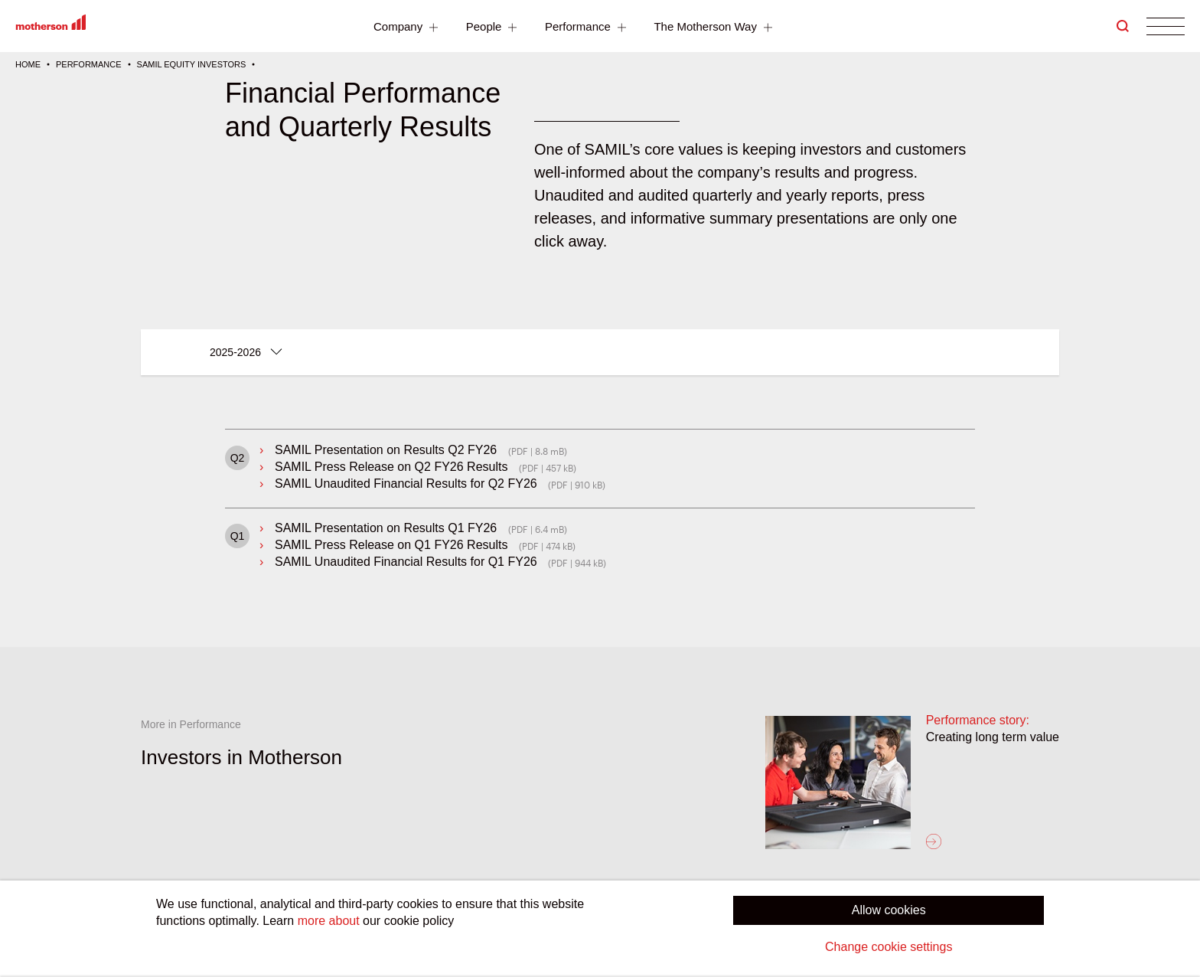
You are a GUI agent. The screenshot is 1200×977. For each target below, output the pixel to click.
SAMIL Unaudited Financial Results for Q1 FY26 (406, 561)
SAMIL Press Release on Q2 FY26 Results (391, 466)
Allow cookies (889, 910)
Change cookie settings (888, 946)
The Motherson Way (715, 28)
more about (329, 920)
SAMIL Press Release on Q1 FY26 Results (391, 544)
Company (407, 28)
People (493, 28)
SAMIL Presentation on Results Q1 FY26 (386, 527)
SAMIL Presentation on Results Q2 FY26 (386, 449)
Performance (587, 28)
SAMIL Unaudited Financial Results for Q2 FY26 (406, 483)
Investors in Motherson (241, 757)
